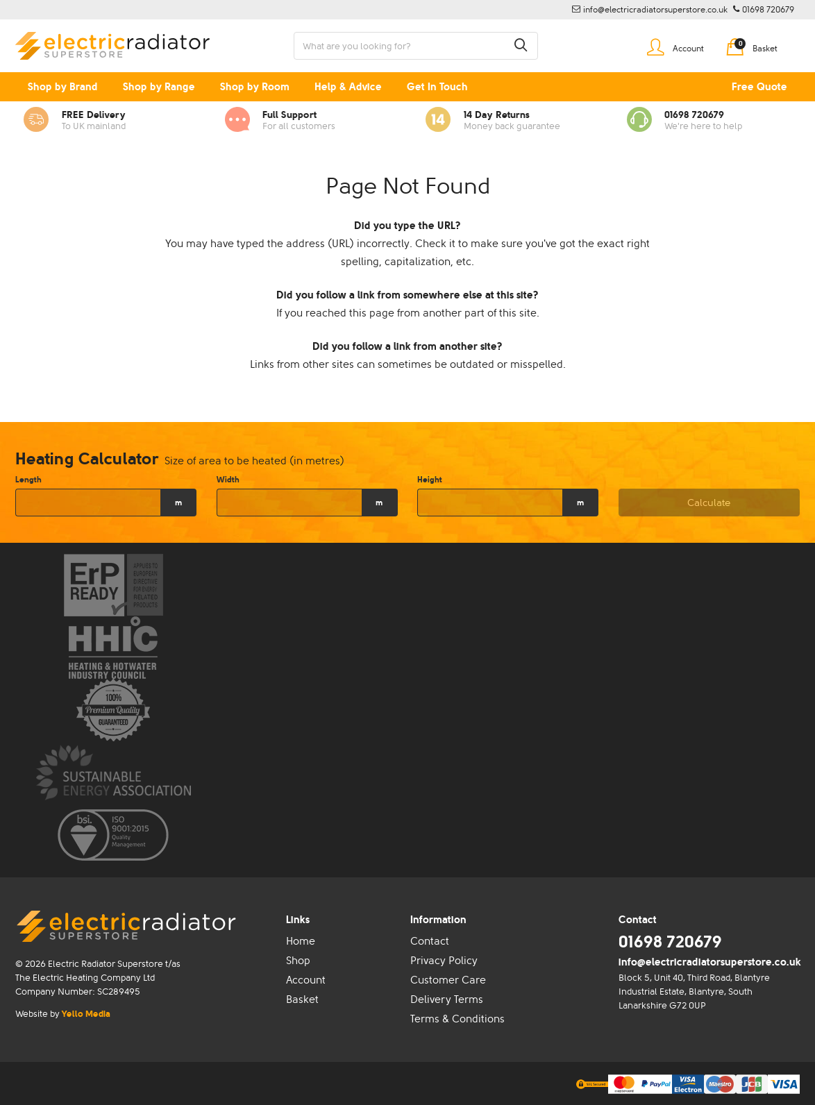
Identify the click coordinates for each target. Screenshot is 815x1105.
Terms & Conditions (457, 1019)
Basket (302, 999)
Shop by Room (254, 87)
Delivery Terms (446, 999)
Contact (429, 941)
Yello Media (86, 1014)
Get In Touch (437, 87)
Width (228, 479)
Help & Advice (348, 87)
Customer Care (448, 980)
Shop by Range (159, 87)
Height (429, 479)
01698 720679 (670, 941)
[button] (520, 46)
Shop (298, 960)
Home (300, 941)
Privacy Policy (444, 960)
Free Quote (759, 87)
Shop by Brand (63, 87)
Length (28, 479)
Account (306, 980)
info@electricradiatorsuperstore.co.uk (710, 962)
